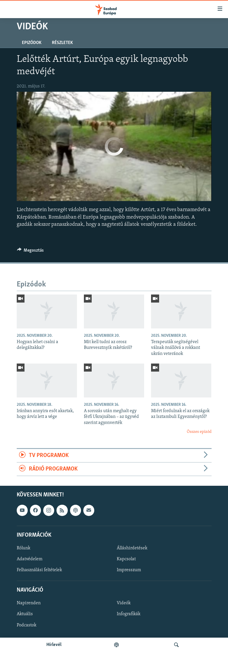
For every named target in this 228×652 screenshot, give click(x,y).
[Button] (30, 251)
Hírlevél (53, 645)
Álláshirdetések (132, 548)
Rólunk (23, 548)
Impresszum (129, 570)
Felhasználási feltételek (39, 570)
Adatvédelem (29, 559)
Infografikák (128, 614)
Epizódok (32, 43)
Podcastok (26, 625)
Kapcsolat (126, 559)
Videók (124, 603)
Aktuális (25, 614)
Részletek (62, 43)
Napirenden (29, 603)
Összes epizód (199, 432)
